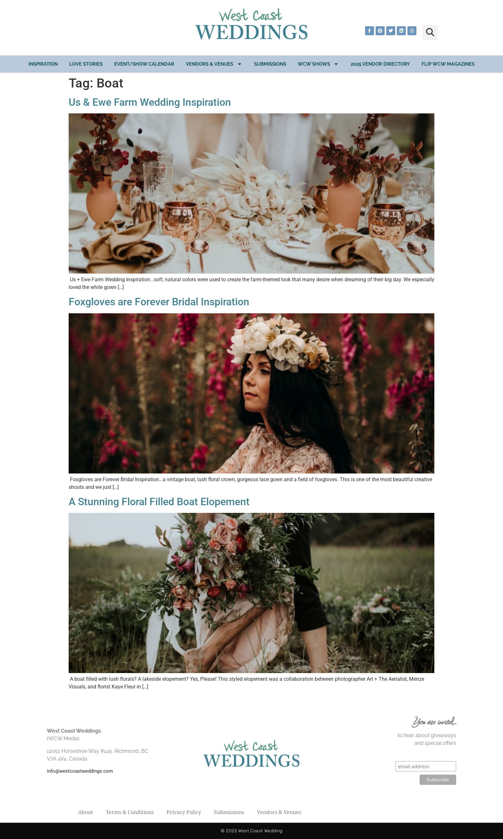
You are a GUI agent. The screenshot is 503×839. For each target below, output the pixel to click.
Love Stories (86, 64)
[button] (430, 32)
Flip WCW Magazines (448, 64)
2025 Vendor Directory (380, 64)
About (85, 812)
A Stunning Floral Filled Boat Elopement (159, 502)
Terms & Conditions (130, 812)
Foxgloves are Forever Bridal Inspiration (159, 302)
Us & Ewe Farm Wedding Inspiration (150, 102)
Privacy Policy (183, 812)
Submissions (270, 64)
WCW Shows (318, 64)
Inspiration (43, 64)
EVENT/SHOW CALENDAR (144, 64)
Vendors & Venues (214, 64)
